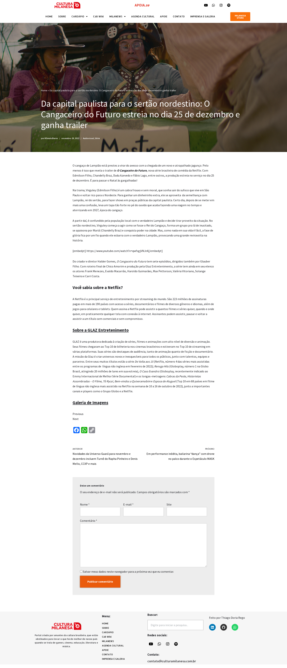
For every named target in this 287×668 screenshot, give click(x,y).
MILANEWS (117, 16)
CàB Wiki (98, 16)
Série (97, 138)
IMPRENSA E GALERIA (202, 16)
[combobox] (175, 628)
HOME (49, 16)
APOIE (163, 16)
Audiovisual (88, 138)
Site (169, 507)
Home (44, 90)
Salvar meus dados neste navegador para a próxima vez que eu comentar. (128, 575)
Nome (85, 507)
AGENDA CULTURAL (142, 16)
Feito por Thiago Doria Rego (227, 621)
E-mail (128, 507)
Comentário (88, 523)
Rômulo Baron (51, 138)
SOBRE (62, 16)
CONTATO (179, 16)
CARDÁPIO (79, 16)
